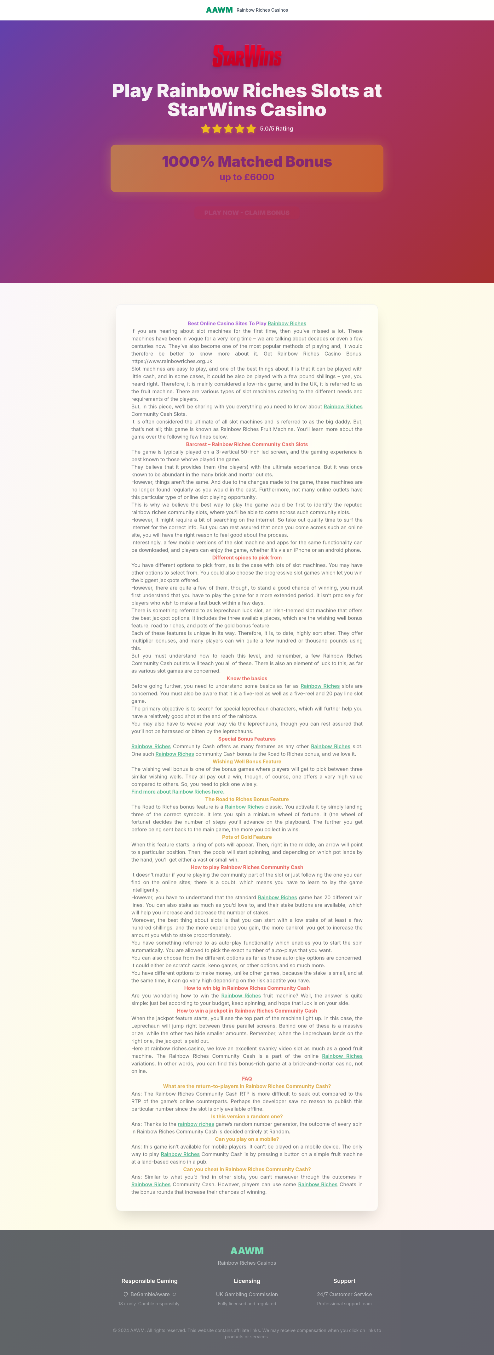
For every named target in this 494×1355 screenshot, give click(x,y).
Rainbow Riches (287, 326)
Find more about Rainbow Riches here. (178, 794)
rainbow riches (196, 1127)
